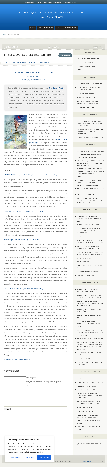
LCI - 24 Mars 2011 (83, 262)
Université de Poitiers (85, 275)
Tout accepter (44, 458)
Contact (58, 27)
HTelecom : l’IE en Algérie (86, 411)
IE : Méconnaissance (84, 407)
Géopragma (81, 443)
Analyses (47, 63)
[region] (29, 449)
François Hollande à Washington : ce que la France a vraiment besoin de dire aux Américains (90, 171)
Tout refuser (29, 458)
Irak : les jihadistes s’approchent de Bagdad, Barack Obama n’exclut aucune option (90, 333)
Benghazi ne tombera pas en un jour (90, 151)
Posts (9, 34)
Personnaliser (15, 458)
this (56, 46)
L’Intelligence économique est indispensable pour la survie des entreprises (89, 396)
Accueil (32, 27)
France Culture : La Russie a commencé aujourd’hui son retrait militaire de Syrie (90, 303)
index (79, 70)
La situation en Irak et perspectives (98, 47)
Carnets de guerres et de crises (89, 84)
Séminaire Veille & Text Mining (88, 271)
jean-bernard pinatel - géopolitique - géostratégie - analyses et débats (52, 2)
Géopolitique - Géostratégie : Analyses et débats (52, 12)
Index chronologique (45, 27)
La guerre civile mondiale (86, 97)
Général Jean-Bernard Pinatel (88, 59)
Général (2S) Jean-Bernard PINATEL (34, 80)
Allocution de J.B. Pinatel (86, 386)
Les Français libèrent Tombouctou (90, 339)
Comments (15, 34)
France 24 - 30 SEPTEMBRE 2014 (88, 225)
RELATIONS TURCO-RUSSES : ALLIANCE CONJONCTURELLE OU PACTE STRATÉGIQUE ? (90, 131)
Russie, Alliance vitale (87, 66)
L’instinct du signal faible (86, 390)
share (51, 46)
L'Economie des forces (85, 93)
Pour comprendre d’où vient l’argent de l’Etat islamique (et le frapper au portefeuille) (89, 201)
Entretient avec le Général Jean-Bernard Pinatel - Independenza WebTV (89, 219)
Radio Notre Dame (83, 358)
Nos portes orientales (85, 195)
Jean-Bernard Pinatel (56, 88)
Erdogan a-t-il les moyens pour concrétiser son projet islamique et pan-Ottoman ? (90, 123)
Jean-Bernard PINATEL (52, 17)
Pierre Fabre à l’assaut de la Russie (90, 382)
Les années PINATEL (86, 62)
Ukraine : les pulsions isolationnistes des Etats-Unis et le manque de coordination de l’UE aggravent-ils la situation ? (10, 47)
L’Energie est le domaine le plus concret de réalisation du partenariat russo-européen (89, 183)
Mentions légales (70, 27)
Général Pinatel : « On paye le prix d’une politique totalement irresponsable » (89, 231)
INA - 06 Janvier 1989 (84, 258)
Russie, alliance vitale (85, 107)
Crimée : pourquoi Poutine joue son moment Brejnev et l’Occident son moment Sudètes (90, 163)
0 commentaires (65, 55)
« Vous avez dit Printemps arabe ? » (90, 137)
